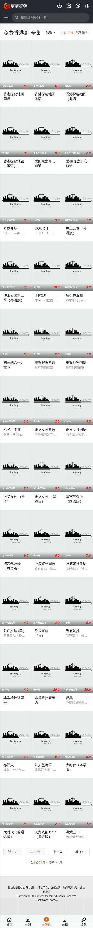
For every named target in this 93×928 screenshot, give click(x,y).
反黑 (69, 698)
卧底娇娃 (73, 631)
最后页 (80, 851)
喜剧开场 (10, 228)
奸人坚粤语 (43, 765)
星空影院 (15, 6)
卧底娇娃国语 (45, 564)
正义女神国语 (76, 430)
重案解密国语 (76, 362)
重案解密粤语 (45, 362)
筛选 (50, 33)
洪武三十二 (74, 832)
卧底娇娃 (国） (14, 631)
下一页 (58, 851)
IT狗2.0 (40, 295)
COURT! (41, 228)
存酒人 (8, 765)
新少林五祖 (74, 295)
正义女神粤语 (45, 430)
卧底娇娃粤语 (76, 564)
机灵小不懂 (12, 430)
